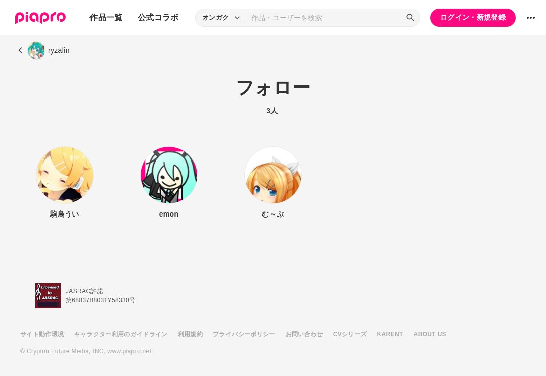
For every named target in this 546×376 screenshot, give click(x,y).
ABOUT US (430, 334)
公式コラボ (158, 17)
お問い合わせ (304, 334)
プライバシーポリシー (244, 334)
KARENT (390, 334)
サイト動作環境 (42, 334)
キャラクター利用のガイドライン (120, 334)
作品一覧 (105, 17)
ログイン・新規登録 (473, 17)
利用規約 (190, 334)
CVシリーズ (350, 334)
